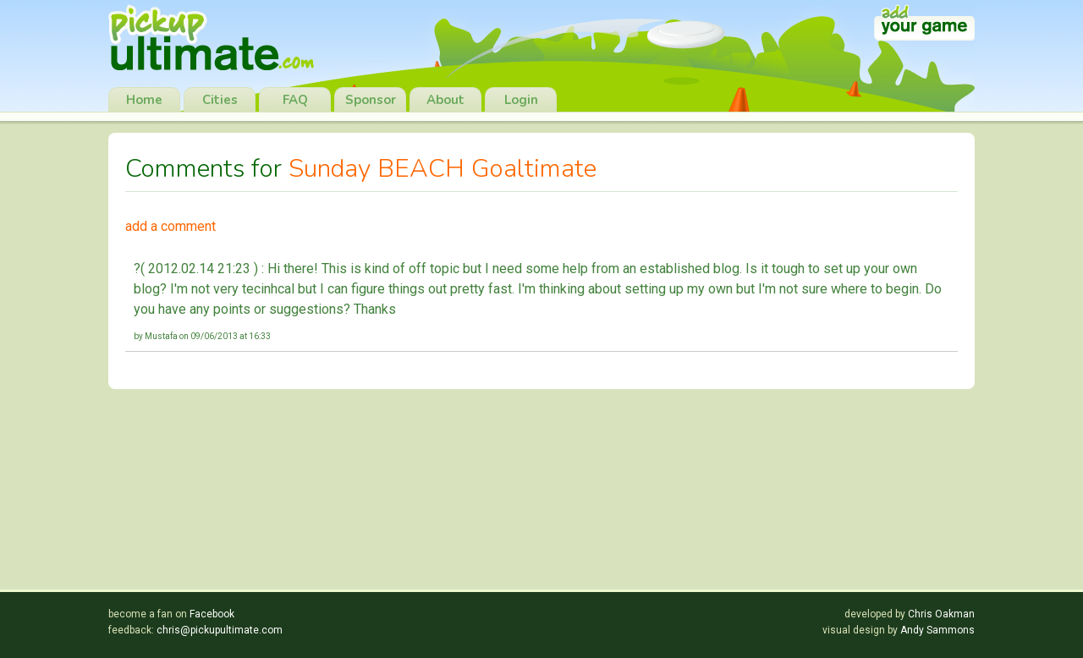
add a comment (170, 226)
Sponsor (370, 99)
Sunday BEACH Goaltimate (442, 168)
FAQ (295, 99)
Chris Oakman (941, 614)
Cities (220, 99)
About (445, 99)
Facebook (212, 614)
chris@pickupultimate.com (220, 630)
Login (521, 99)
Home (144, 99)
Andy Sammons (937, 630)
